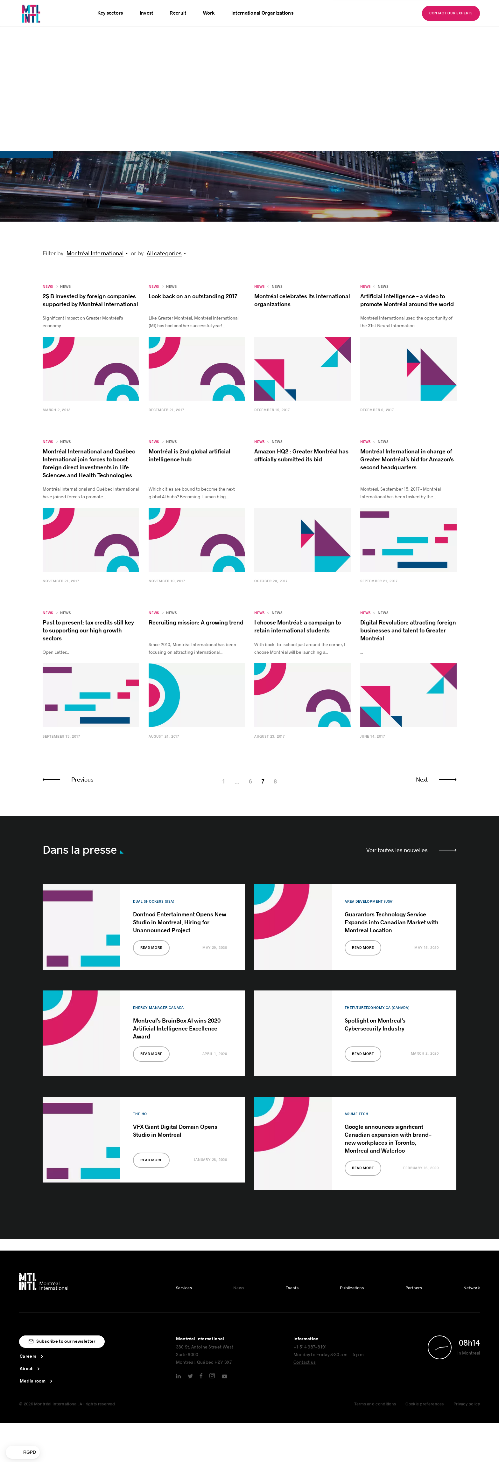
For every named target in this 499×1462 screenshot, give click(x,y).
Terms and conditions (375, 1257)
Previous (82, 632)
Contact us (304, 1215)
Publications (352, 1141)
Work (209, 13)
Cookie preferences (424, 1257)
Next (422, 632)
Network (471, 1141)
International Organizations (262, 13)
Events (292, 1141)
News (65, 140)
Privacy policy (466, 1257)
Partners (413, 1141)
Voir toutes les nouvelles (397, 703)
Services (184, 1141)
